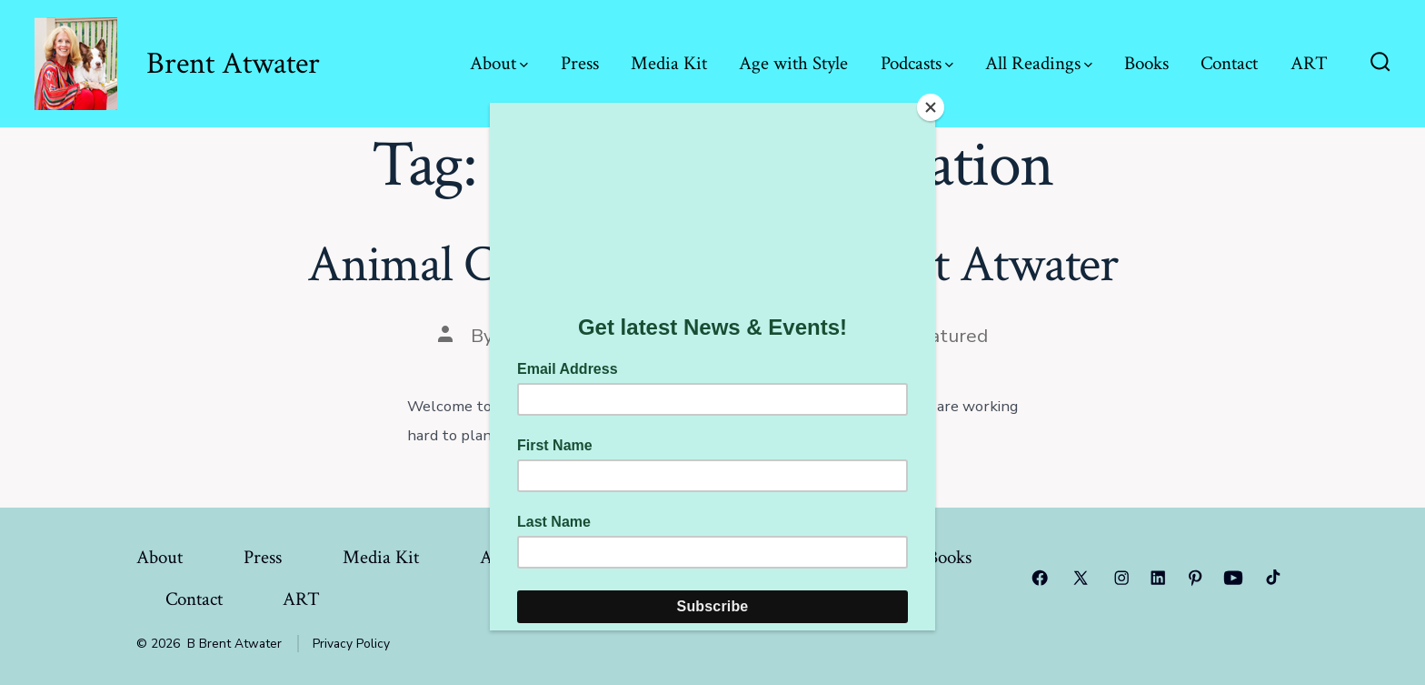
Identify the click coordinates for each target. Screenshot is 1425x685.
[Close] (930, 107)
